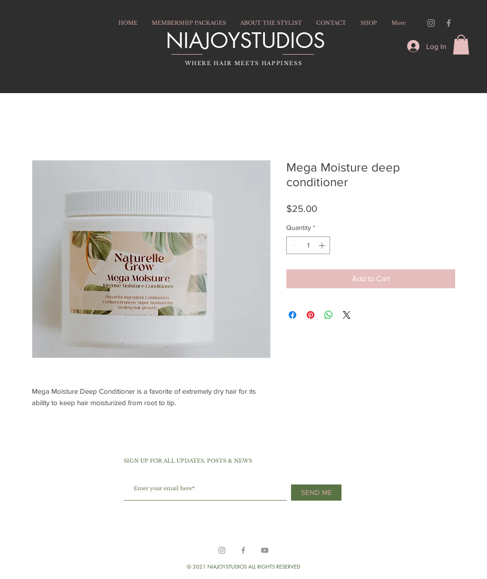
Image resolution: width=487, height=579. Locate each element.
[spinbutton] (308, 245)
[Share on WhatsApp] (328, 315)
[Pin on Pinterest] (310, 315)
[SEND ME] (316, 492)
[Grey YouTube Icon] (264, 550)
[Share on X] (346, 315)
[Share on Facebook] (292, 315)
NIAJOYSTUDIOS (245, 40)
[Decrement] (294, 245)
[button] (461, 45)
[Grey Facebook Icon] (449, 23)
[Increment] (323, 245)
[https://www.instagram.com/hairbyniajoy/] (221, 550)
